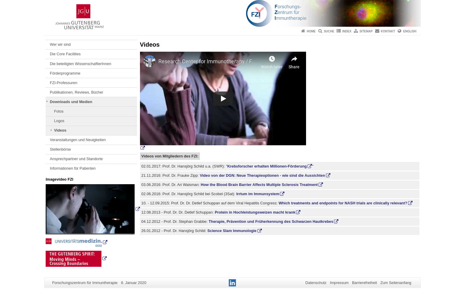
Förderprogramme (65, 73)
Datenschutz (316, 282)
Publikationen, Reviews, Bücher (76, 92)
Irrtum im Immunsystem (257, 194)
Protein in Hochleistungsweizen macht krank (255, 212)
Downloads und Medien (71, 102)
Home (311, 31)
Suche (329, 31)
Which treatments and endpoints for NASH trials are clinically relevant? (342, 203)
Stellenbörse (60, 149)
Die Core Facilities (65, 54)
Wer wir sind (60, 44)
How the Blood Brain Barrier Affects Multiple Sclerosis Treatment (259, 184)
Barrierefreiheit (364, 282)
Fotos (58, 111)
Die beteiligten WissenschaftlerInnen (80, 63)
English (409, 31)
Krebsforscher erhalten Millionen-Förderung (267, 166)
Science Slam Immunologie (232, 230)
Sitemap (365, 31)
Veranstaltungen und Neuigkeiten (78, 140)
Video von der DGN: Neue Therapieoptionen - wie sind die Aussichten (262, 175)
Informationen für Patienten (72, 168)
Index (346, 31)
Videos (60, 130)
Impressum (339, 282)
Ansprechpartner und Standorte (76, 159)
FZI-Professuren (63, 83)
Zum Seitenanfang (395, 282)
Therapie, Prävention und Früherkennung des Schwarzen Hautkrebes (271, 221)
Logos (59, 121)
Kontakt (388, 31)
